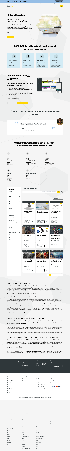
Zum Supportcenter (56, 366)
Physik (27, 164)
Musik (8, 162)
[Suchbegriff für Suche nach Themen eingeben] (37, 6)
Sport (8, 165)
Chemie (27, 159)
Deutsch (8, 158)
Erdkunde (46, 159)
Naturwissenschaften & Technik (31, 163)
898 (59, 275)
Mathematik (9, 160)
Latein (8, 179)
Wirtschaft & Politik (30, 301)
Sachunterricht (10, 164)
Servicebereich (24, 368)
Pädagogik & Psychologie (49, 163)
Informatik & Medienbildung (31, 160)
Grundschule (10, 208)
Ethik (46, 160)
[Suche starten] (61, 6)
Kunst (8, 159)
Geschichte (47, 162)
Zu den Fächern (10, 37)
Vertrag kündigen (24, 370)
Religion (8, 163)
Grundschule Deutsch (11, 210)
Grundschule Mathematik (12, 213)
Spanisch (9, 180)
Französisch (9, 178)
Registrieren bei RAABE (25, 365)
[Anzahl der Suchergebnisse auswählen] (58, 199)
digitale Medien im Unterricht (15, 333)
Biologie (27, 158)
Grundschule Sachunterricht (12, 218)
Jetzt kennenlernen (59, 1)
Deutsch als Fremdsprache (12, 198)
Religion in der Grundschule (23, 303)
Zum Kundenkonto (24, 366)
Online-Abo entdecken (12, 103)
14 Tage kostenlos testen (22, 103)
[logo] (10, 6)
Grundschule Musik (11, 215)
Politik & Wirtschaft (48, 164)
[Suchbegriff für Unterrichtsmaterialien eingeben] (39, 192)
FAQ (22, 369)
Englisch (8, 176)
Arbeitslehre (47, 158)
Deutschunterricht (44, 301)
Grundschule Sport (11, 220)
